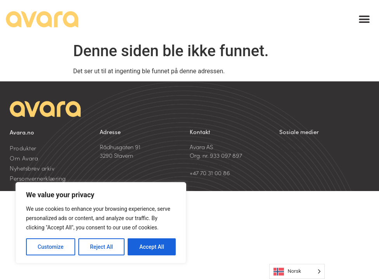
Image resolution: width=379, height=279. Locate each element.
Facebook (292, 149)
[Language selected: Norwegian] (297, 271)
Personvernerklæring (38, 178)
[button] (364, 19)
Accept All (151, 247)
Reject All (101, 247)
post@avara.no (211, 164)
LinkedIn (290, 141)
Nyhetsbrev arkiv (32, 168)
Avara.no (22, 132)
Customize (51, 247)
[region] (101, 223)
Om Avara (24, 158)
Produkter (23, 148)
